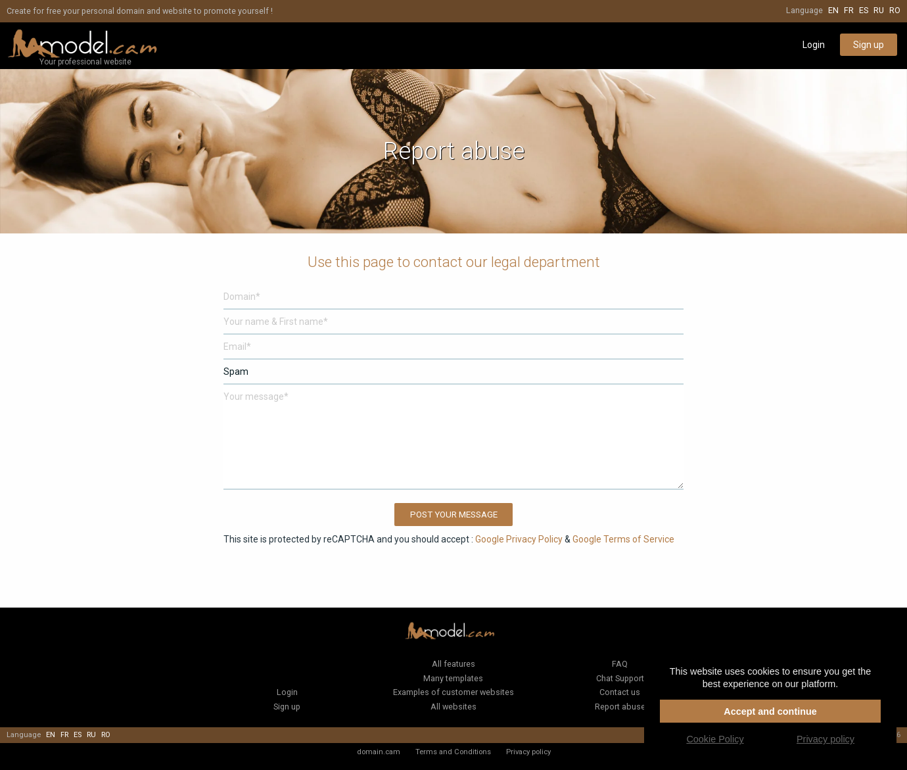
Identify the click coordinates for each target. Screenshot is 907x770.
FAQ (620, 664)
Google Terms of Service (623, 539)
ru (878, 10)
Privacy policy (528, 751)
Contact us (619, 692)
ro (894, 10)
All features (453, 664)
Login (813, 44)
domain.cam (378, 751)
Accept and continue (770, 711)
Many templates (453, 678)
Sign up (868, 44)
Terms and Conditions (453, 751)
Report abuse (620, 706)
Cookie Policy (714, 739)
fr (849, 10)
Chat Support (620, 678)
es (863, 10)
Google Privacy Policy (519, 539)
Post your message (454, 514)
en (833, 10)
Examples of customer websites (453, 692)
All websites (453, 706)
